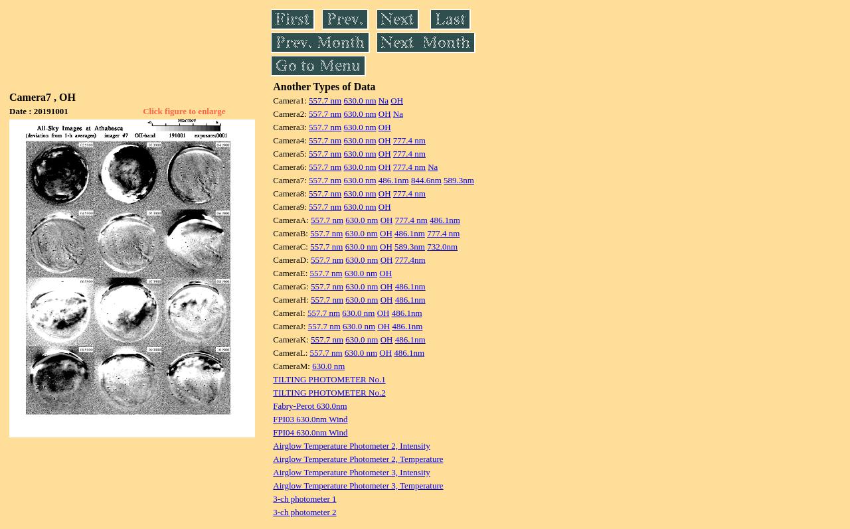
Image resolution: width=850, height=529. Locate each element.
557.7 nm (325, 101)
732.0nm (442, 247)
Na (383, 101)
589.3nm (459, 180)
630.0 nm (359, 101)
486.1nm (394, 180)
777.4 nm (409, 140)
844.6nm (426, 180)
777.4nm (410, 260)
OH (396, 101)
